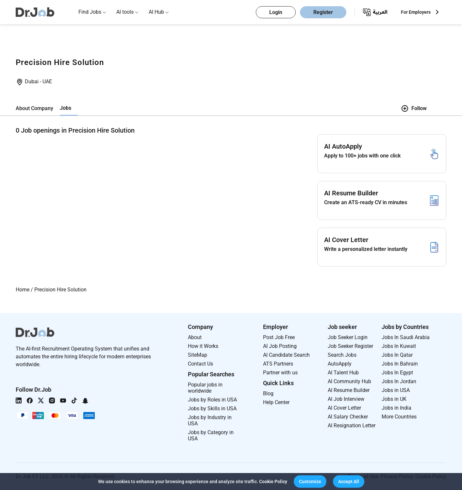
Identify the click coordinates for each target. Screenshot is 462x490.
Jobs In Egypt (397, 372)
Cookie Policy (273, 481)
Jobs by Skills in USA (212, 408)
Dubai (32, 81)
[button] (310, 481)
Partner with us (280, 372)
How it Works (203, 346)
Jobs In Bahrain (400, 364)
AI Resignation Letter (351, 425)
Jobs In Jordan (399, 381)
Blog (268, 393)
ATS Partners (278, 364)
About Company (34, 108)
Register (323, 12)
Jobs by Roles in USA (212, 400)
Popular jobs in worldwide (205, 388)
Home (22, 289)
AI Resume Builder (349, 390)
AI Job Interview (346, 399)
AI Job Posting (280, 346)
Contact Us (200, 364)
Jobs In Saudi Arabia (406, 337)
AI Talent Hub (343, 372)
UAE (47, 81)
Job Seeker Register (350, 346)
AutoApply (340, 364)
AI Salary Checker (348, 417)
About (195, 337)
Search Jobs (342, 355)
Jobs (65, 108)
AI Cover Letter (344, 408)
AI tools (125, 12)
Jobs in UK (394, 399)
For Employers (416, 12)
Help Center (276, 402)
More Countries (399, 417)
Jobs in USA (396, 390)
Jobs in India (396, 408)
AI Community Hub (349, 381)
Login (275, 12)
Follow (414, 108)
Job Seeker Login (348, 337)
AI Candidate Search (286, 355)
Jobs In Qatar (397, 355)
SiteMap (197, 355)
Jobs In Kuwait (399, 346)
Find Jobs (89, 12)
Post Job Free (279, 337)
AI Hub (156, 12)
